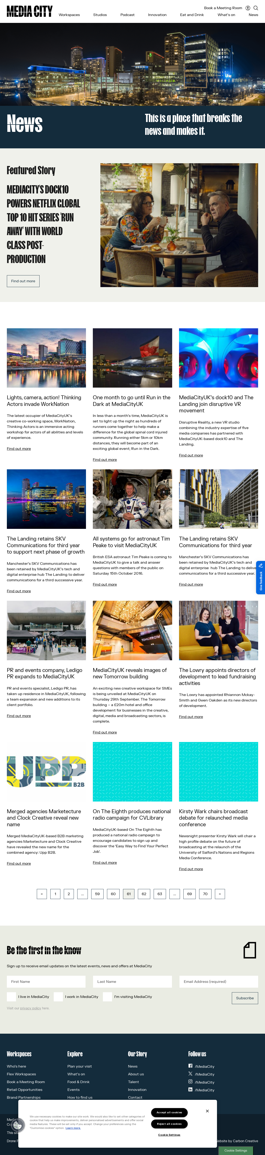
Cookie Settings (236, 1150)
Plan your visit (79, 1066)
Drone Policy (16, 1141)
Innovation (157, 15)
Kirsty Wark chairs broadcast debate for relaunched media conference (213, 818)
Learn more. (73, 1128)
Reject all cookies (169, 1124)
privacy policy (30, 1008)
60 (113, 894)
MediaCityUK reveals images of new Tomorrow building (130, 673)
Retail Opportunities (24, 1089)
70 (205, 894)
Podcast (127, 15)
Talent (133, 1082)
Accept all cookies (169, 1112)
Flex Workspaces (21, 1074)
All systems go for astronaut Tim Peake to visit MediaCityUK (131, 542)
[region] (117, 1124)
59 (97, 894)
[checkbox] (106, 996)
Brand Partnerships (23, 1097)
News (253, 15)
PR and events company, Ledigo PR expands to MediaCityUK (44, 673)
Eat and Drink (192, 15)
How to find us (79, 1097)
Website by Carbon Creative (236, 1141)
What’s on (226, 15)
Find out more (23, 281)
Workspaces (69, 15)
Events (73, 1089)
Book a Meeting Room (223, 8)
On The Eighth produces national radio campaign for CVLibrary (132, 814)
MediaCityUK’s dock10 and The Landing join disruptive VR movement (216, 404)
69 (189, 894)
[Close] (207, 1111)
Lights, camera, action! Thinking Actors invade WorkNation (44, 401)
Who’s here (16, 1066)
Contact (135, 1097)
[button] (17, 1125)
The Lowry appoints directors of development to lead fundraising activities (217, 677)
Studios (100, 15)
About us (136, 1074)
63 (160, 894)
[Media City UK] (30, 11)
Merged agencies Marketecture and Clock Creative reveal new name (44, 818)
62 (144, 894)
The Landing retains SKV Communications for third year (215, 542)
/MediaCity (201, 1066)
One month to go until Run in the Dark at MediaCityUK (131, 401)
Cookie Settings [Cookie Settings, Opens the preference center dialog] (169, 1135)
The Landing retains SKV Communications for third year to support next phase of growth (46, 545)
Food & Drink (78, 1082)
